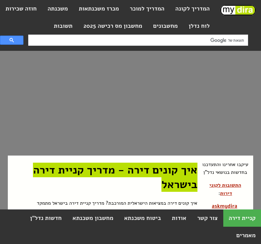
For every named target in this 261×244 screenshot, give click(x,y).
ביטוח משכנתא (142, 218)
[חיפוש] (139, 40)
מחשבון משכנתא (92, 218)
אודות (179, 218)
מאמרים (246, 235)
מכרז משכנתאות (99, 9)
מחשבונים (165, 26)
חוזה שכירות (21, 9)
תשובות (63, 26)
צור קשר (207, 218)
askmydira (224, 206)
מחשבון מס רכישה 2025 (112, 26)
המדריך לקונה (192, 9)
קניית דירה (242, 218)
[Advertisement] (124, 103)
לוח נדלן (199, 26)
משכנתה (58, 9)
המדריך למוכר (147, 9)
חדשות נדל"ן (46, 218)
